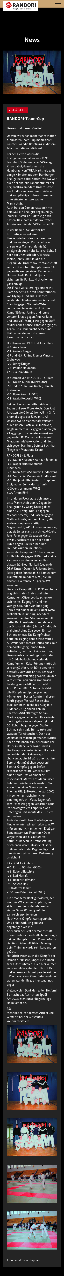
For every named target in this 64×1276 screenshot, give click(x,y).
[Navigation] (58, 4)
